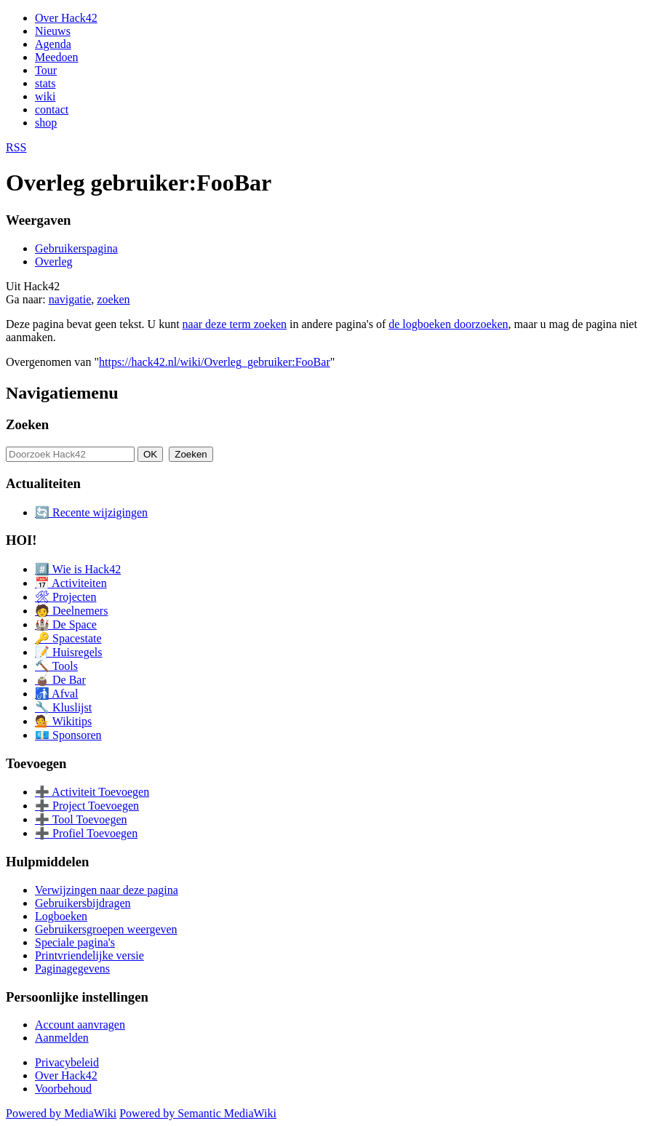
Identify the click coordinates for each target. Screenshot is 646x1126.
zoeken (113, 299)
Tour (46, 70)
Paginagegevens (72, 968)
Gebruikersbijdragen (83, 903)
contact (51, 109)
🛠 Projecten (65, 597)
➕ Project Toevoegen (87, 805)
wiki (45, 96)
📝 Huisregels (68, 652)
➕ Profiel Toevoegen (86, 833)
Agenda (53, 44)
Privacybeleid (67, 1062)
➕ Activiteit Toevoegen (92, 792)
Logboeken (61, 916)
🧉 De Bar (60, 680)
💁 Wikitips (63, 721)
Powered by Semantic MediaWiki (197, 1113)
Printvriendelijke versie (89, 955)
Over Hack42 (66, 18)
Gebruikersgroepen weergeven (106, 929)
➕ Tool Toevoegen (81, 819)
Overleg (54, 261)
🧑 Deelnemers (71, 610)
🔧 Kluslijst (63, 707)
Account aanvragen (80, 1024)
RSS (16, 147)
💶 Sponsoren (68, 735)
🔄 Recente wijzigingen (91, 512)
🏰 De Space (66, 624)
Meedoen (57, 57)
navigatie (70, 299)
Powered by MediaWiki (61, 1113)
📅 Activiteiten (71, 583)
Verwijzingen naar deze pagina (106, 890)
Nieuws (53, 31)
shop (46, 122)
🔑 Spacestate (68, 638)
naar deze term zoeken (235, 324)
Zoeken (27, 424)
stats (45, 83)
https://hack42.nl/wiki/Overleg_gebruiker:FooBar (214, 362)
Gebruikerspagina (76, 248)
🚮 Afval (57, 693)
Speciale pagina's (75, 942)
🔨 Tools (56, 666)
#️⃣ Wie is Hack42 (78, 569)
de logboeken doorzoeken (448, 324)
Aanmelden (62, 1037)
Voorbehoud (63, 1088)
